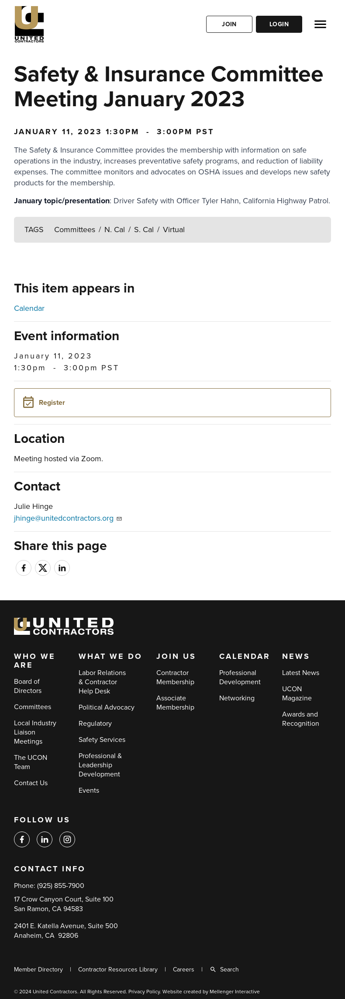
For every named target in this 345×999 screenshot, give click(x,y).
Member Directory (38, 969)
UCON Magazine (297, 694)
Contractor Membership (175, 677)
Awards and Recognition (300, 719)
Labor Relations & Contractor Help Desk (102, 682)
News (296, 656)
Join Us (176, 656)
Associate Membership (175, 703)
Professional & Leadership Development (100, 765)
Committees (74, 229)
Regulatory (95, 723)
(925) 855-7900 (60, 885)
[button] (172, 402)
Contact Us (31, 783)
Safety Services (102, 739)
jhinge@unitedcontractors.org (67, 518)
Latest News (300, 672)
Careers (183, 969)
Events (89, 790)
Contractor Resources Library (118, 969)
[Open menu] (320, 24)
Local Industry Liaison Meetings (35, 732)
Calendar (29, 308)
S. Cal (144, 229)
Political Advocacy (107, 707)
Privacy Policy (144, 992)
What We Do (110, 656)
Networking (237, 698)
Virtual (174, 229)
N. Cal (114, 229)
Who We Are (34, 661)
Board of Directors (27, 686)
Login (279, 24)
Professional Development (240, 677)
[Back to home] (55, 24)
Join (229, 24)
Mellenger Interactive (235, 992)
